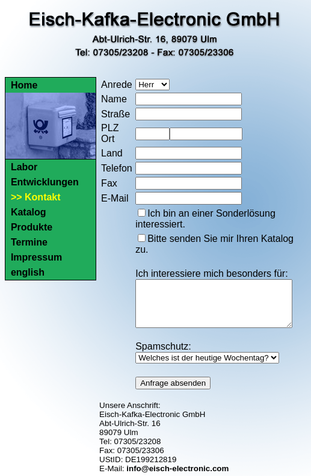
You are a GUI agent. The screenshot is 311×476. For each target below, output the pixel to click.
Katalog (28, 212)
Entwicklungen (45, 182)
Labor (24, 167)
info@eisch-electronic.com (177, 466)
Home (24, 85)
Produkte (31, 227)
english (28, 272)
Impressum (36, 257)
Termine (29, 242)
